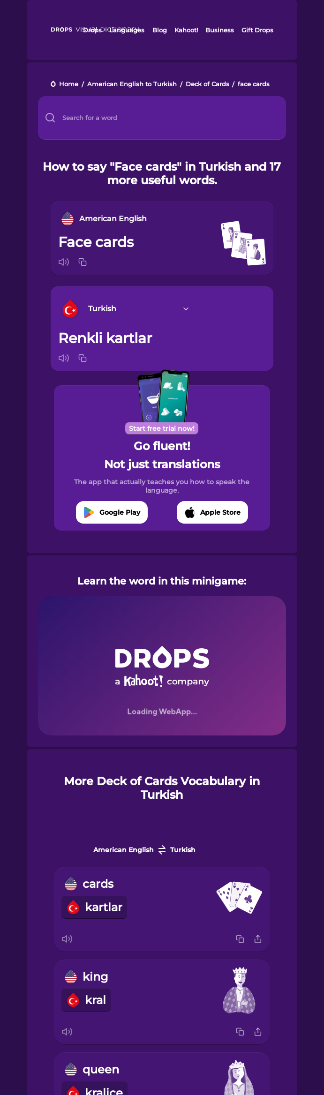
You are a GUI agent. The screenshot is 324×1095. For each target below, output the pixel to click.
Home (68, 84)
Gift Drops (257, 30)
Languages (126, 30)
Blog (159, 30)
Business (219, 30)
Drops (92, 30)
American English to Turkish (132, 84)
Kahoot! (186, 30)
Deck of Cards (207, 84)
